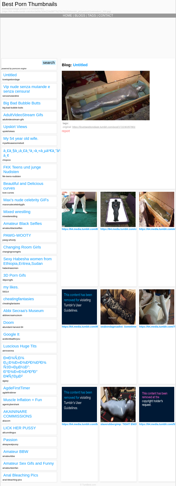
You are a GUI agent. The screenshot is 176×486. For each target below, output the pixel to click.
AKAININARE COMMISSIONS (17, 413)
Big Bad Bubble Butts (22, 103)
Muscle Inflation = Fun (22, 400)
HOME (67, 15)
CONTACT (106, 15)
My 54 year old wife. (20, 138)
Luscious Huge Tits (20, 346)
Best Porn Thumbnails (29, 4)
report (66, 131)
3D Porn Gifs (14, 275)
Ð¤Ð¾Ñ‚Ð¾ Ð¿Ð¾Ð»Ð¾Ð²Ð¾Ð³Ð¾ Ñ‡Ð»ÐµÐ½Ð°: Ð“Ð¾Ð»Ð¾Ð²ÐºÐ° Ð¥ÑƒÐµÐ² (24, 367)
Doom (8, 322)
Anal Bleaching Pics (20, 475)
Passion (10, 440)
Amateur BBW (15, 451)
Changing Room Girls (22, 247)
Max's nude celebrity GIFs (26, 200)
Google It (11, 334)
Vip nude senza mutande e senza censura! (26, 89)
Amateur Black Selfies (22, 223)
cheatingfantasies (18, 299)
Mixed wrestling (16, 212)
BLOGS (80, 15)
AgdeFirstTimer (16, 388)
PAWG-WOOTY (17, 235)
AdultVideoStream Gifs (23, 115)
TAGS (92, 15)
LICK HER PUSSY (19, 428)
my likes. (11, 287)
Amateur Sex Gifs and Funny (28, 463)
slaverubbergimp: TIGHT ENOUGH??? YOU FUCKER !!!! (134, 424)
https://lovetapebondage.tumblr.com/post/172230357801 (103, 127)
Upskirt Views (15, 126)
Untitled (10, 75)
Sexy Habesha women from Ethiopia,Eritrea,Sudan (27, 261)
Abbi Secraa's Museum (23, 311)
